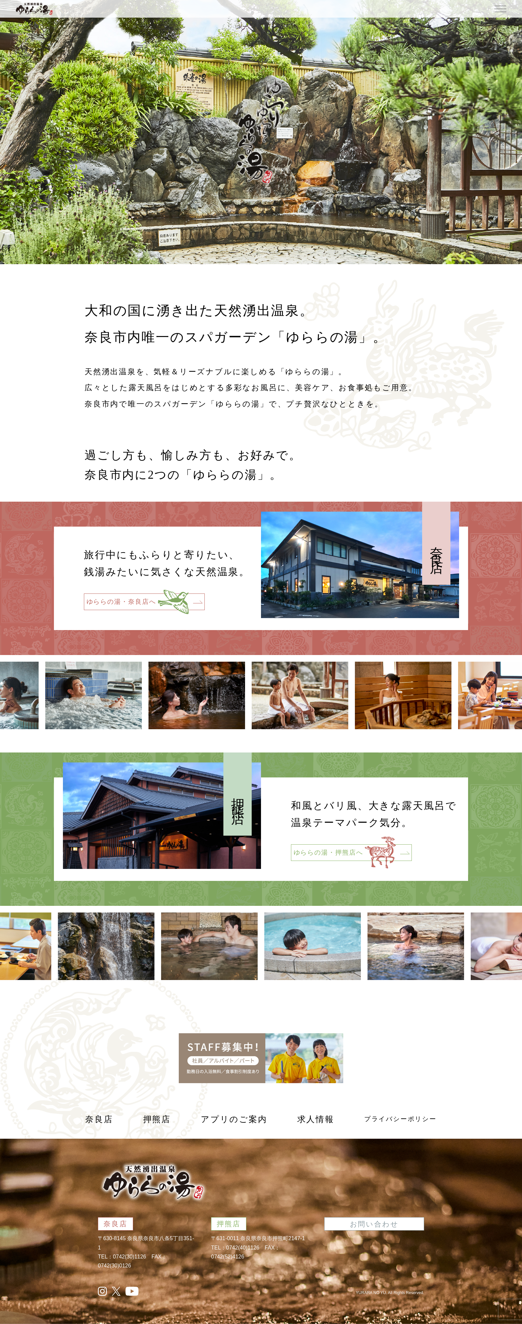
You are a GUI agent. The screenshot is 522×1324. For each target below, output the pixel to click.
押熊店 (157, 1119)
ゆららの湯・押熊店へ (351, 852)
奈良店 (99, 1119)
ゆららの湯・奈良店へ (144, 601)
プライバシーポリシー (400, 1118)
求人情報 (315, 1119)
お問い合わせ (374, 1224)
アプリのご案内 (234, 1119)
